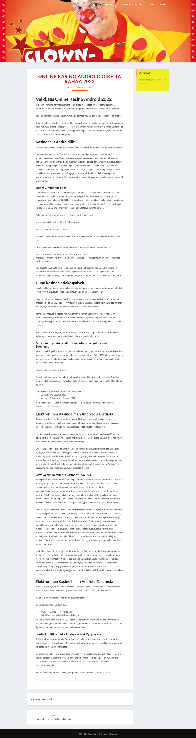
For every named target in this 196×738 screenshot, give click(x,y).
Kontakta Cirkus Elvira (156, 4)
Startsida (107, 4)
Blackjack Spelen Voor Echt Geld (51, 369)
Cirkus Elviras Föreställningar (129, 4)
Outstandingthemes (108, 734)
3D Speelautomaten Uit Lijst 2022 (51, 604)
